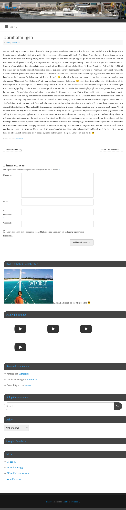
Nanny (11, 7)
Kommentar (7, 177)
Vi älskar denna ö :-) (13, 150)
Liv (8, 42)
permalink (19, 138)
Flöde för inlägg (15, 467)
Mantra (65, 502)
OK (117, 406)
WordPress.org (14, 479)
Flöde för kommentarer (18, 473)
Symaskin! (24, 373)
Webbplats (7, 223)
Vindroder (32, 379)
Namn (6, 201)
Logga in (11, 461)
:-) (22, 42)
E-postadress (7, 214)
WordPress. (75, 502)
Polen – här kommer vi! (111, 150)
